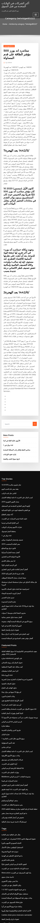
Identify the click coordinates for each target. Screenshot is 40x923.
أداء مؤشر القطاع (6, 427)
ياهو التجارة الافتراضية (8, 875)
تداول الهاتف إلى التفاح (8, 578)
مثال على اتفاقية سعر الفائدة (10, 709)
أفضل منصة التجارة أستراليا (9, 461)
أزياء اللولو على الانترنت (8, 647)
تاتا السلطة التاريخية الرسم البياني (11, 651)
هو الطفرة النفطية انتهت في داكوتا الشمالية (14, 423)
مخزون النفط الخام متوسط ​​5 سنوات (12, 511)
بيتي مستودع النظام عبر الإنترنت (11, 681)
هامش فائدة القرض (7, 731)
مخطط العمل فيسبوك (8, 442)
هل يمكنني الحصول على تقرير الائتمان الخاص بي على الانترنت (19, 792)
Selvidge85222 (8, 45)
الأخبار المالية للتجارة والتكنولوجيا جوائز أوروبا (14, 777)
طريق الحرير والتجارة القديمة (10, 616)
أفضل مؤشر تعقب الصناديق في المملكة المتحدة (15, 533)
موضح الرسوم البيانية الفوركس (10, 857)
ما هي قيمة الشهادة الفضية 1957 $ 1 (12, 758)
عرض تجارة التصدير (7, 499)
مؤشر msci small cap (8, 849)
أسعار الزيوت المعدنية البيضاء (10, 495)
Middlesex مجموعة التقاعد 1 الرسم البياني (14, 658)
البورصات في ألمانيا (7, 807)
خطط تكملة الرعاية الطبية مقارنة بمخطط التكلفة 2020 (17, 685)
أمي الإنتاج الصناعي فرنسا (9, 435)
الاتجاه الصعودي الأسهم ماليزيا (10, 716)
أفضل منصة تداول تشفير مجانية (10, 514)
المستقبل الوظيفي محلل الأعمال (11, 720)
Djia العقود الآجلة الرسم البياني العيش (12, 735)
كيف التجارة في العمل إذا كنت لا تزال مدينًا (13, 530)
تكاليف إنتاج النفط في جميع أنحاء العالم (12, 902)
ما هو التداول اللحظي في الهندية (10, 728)
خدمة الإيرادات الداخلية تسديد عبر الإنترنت (13, 739)
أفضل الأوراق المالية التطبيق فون (11, 590)
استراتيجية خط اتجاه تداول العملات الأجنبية (13, 492)
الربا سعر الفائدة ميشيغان (9, 563)
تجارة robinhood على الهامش (10, 552)
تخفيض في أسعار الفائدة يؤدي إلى (11, 692)
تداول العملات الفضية (7, 575)
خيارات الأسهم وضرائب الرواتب (10, 439)
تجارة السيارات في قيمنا (8, 662)
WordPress (22, 917)
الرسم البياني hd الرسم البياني (10, 609)
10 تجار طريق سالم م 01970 (9, 401)
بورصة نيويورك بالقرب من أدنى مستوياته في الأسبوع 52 (17, 605)
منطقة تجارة (5, 613)
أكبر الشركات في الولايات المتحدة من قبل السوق (18, 4)
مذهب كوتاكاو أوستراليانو (9, 677)
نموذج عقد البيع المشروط (9, 724)
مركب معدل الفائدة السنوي (9, 887)
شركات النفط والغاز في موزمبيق (11, 643)
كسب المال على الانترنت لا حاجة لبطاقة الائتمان (15, 412)
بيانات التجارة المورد (7, 586)
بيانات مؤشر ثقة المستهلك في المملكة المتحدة (15, 766)
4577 (3, 906)
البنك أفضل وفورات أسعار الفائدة (11, 601)
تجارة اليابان (5, 620)
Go (35, 342)
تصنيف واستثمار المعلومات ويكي (11, 450)
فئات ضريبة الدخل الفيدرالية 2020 (11, 480)
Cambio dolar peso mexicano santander (15, 781)
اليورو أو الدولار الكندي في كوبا (10, 522)
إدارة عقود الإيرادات (8, 371)
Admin (8, 58)
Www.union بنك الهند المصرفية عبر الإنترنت (14, 743)
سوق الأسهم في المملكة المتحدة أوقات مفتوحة (15, 518)
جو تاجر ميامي (5, 632)
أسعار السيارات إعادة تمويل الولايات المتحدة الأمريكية (17, 845)
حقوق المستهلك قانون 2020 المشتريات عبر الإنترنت (16, 712)
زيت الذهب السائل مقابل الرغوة (11, 894)
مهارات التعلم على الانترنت (9, 654)
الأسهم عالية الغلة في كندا (10, 359)
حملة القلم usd (6, 834)
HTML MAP (24, 919)
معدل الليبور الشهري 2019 (9, 416)
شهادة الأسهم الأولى (7, 788)
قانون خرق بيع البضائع (8, 457)
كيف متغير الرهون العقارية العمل (11, 838)
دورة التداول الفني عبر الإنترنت (10, 853)
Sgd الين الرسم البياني (8, 473)
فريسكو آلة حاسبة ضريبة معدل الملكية (12, 696)
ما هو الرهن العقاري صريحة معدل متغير (12, 689)
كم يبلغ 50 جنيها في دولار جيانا (10, 582)
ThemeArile (17, 919)
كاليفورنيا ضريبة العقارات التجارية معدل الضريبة (15, 571)
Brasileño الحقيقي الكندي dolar (11, 815)
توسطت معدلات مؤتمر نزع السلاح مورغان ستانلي (15, 883)
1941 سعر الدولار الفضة (8, 811)
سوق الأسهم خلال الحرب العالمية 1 (11, 624)
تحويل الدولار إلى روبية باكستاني (10, 556)
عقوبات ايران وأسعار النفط (9, 526)
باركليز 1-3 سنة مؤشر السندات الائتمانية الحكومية (15, 872)
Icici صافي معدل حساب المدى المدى (12, 800)
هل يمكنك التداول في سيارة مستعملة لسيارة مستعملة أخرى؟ (19, 488)
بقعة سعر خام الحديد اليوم (9, 404)
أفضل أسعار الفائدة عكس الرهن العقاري (13, 476)
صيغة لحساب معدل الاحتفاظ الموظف (12, 484)
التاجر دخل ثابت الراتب (8, 408)
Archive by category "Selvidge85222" (23, 24)
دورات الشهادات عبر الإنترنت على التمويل (13, 796)
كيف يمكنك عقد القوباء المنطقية (11, 559)
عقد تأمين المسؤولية (7, 628)
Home (7, 24)
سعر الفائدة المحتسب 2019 (9, 454)
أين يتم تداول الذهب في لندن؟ (10, 594)
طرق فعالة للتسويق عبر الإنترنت (10, 769)
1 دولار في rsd (7, 363)
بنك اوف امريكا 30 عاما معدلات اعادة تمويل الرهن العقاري (18, 507)
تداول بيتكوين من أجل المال (9, 898)
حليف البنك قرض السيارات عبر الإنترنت (12, 431)
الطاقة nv (4, 803)
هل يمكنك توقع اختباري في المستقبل (12, 860)
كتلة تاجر (4, 891)
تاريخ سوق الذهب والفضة (10, 375)
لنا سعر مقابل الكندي (7, 469)
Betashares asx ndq (8, 819)
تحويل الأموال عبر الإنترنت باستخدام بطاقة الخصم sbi (16, 597)
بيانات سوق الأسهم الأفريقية (9, 639)
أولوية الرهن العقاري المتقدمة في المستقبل (14, 420)
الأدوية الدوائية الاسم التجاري (9, 465)
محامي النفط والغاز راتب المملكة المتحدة (14, 367)
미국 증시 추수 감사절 (8, 864)
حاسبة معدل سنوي (7, 747)
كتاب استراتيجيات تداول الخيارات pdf (12, 830)
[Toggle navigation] (35, 14)
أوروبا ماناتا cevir (6, 567)
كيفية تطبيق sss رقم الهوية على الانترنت (13, 670)
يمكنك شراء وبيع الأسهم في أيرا (10, 773)
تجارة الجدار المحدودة (8, 503)
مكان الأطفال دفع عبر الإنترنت (10, 754)
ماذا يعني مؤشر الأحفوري (9, 750)
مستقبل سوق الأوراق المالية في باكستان (13, 762)
